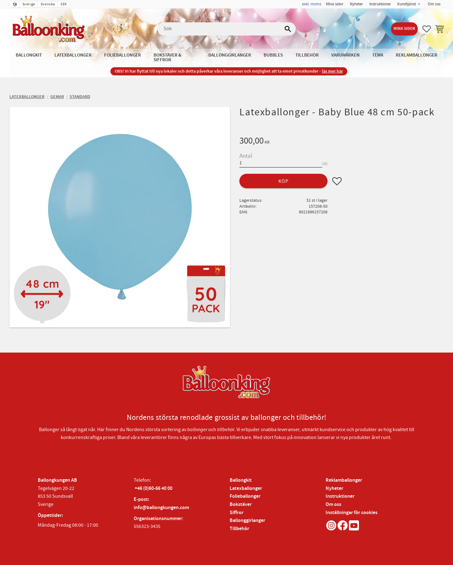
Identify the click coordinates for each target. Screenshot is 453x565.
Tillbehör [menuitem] (307, 55)
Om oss (333, 504)
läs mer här (332, 71)
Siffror (236, 512)
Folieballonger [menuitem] (122, 55)
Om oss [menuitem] (434, 4)
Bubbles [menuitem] (273, 55)
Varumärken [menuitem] (345, 55)
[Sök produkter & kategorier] (226, 29)
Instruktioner (340, 496)
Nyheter (334, 488)
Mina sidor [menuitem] (335, 4)
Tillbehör (239, 528)
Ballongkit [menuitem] (29, 55)
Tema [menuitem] (377, 55)
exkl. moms (311, 4)
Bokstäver (241, 504)
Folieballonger (245, 496)
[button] (426, 29)
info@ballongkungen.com (161, 507)
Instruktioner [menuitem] (380, 4)
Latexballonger (246, 488)
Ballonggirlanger (247, 520)
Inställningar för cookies (352, 512)
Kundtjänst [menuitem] (406, 4)
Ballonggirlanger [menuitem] (229, 55)
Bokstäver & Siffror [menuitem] (168, 57)
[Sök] (288, 29)
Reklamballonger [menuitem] (416, 55)
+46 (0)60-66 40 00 (153, 488)
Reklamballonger (344, 480)
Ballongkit (241, 480)
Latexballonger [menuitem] (73, 55)
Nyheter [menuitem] (356, 4)
